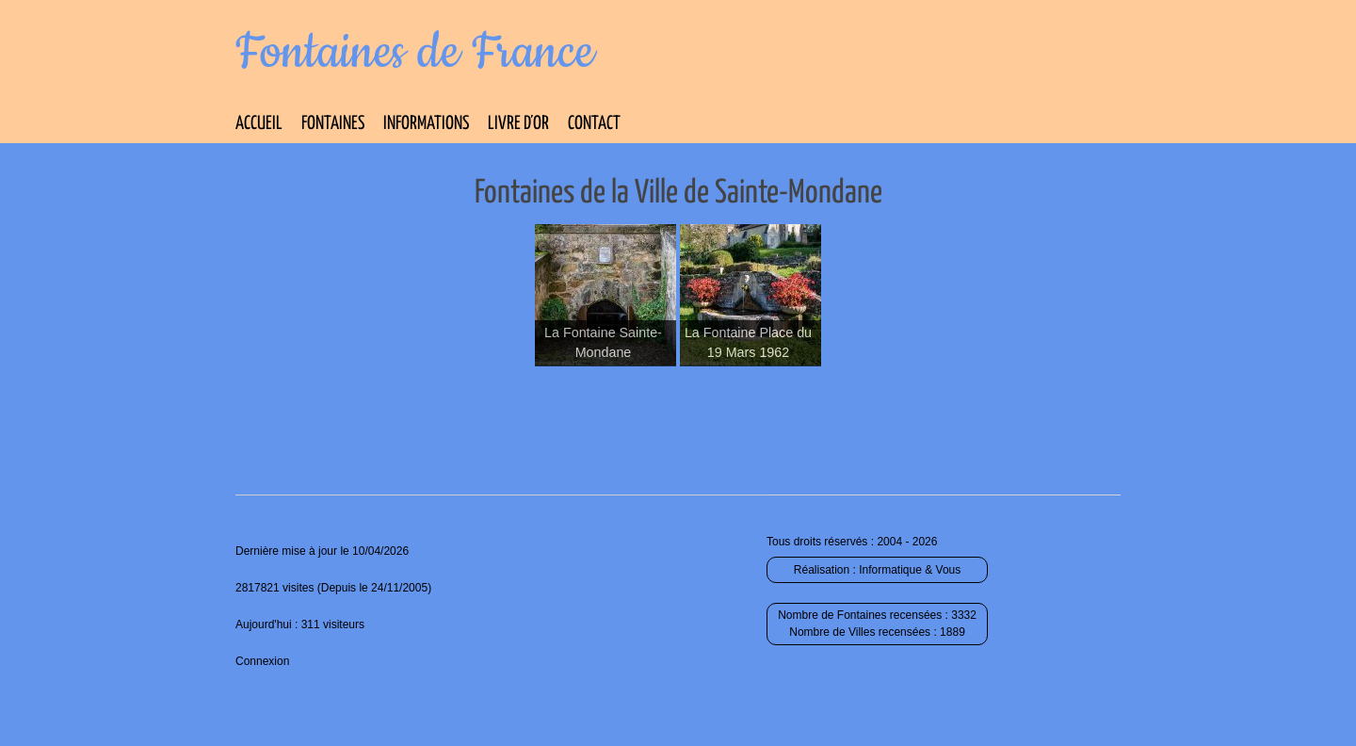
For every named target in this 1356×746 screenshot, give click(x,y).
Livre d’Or (518, 124)
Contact (594, 124)
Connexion (262, 661)
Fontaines (332, 124)
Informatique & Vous (909, 569)
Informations (426, 124)
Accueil (258, 124)
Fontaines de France (414, 53)
